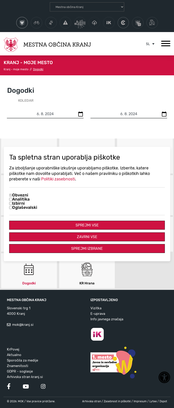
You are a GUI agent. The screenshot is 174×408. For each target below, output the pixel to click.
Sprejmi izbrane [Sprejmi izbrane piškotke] (87, 248)
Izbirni (18, 203)
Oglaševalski (24, 207)
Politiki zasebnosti (58, 179)
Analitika (21, 199)
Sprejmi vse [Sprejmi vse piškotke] (87, 225)
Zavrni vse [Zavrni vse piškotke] (87, 237)
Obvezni (20, 195)
